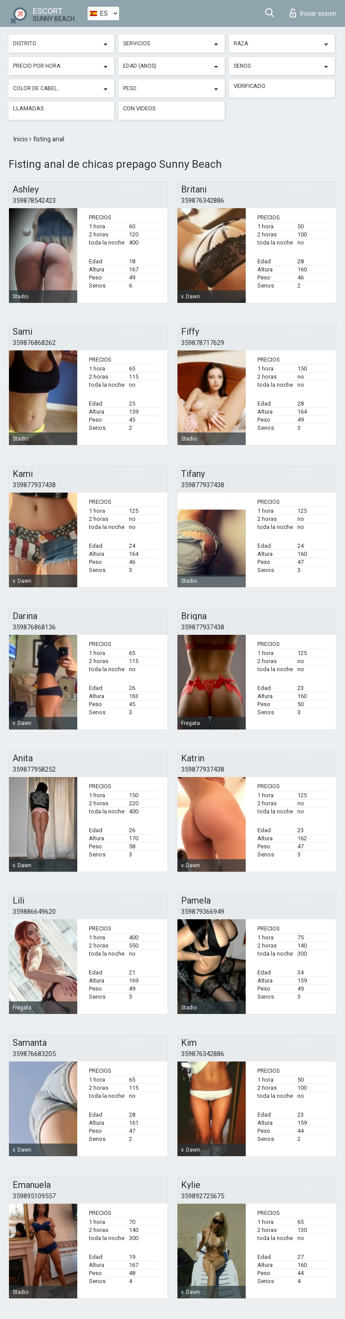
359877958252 (34, 769)
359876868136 (34, 627)
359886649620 (34, 912)
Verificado (249, 86)
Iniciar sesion (313, 13)
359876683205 (34, 1054)
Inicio (21, 139)
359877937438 (34, 485)
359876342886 (202, 201)
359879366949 (202, 912)
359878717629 (202, 343)
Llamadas (28, 108)
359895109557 (34, 1196)
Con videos (139, 108)
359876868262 (34, 343)
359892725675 (202, 1196)
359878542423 (34, 201)
